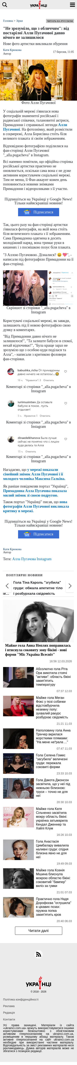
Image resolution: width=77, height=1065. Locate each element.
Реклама (9, 1006)
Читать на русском (60, 21)
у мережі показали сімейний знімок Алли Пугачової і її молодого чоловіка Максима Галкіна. (34, 474)
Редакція (9, 1012)
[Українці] (38, 4)
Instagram (44, 559)
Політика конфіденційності (20, 999)
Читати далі (38, 931)
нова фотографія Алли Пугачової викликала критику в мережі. (36, 506)
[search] (4, 4)
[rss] (38, 954)
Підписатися (38, 212)
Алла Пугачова (24, 559)
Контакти (9, 1019)
